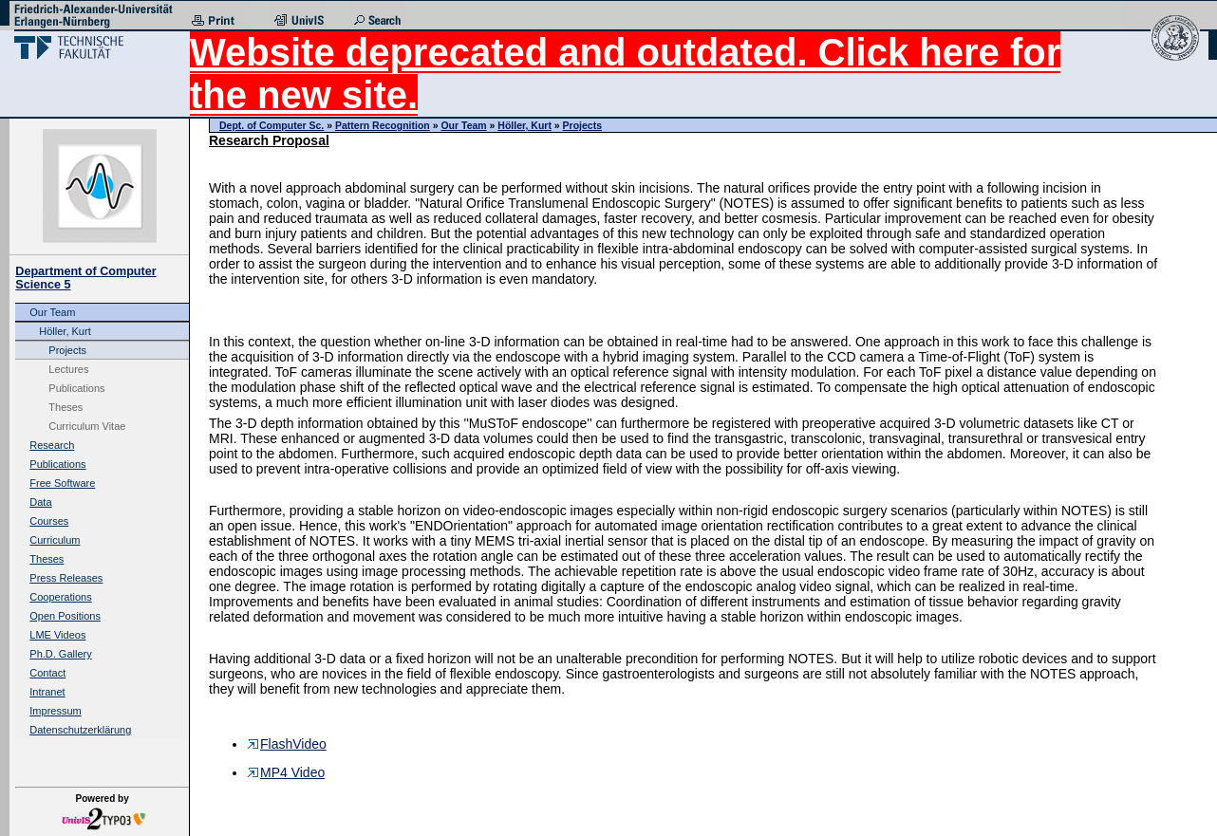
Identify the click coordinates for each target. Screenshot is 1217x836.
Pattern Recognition (382, 125)
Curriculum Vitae (86, 426)
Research (51, 445)
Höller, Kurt (64, 331)
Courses (48, 521)
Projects (67, 350)
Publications (76, 388)
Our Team (52, 312)
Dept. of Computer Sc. (271, 125)
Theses (65, 407)
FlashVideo (287, 744)
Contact (47, 672)
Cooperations (60, 597)
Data (40, 502)
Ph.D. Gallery (60, 654)
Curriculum (54, 540)
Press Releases (66, 578)
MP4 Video (286, 772)
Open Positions (65, 616)
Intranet (47, 691)
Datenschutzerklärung (80, 729)
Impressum (55, 710)
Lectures (68, 369)
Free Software (62, 483)
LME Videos (57, 635)
